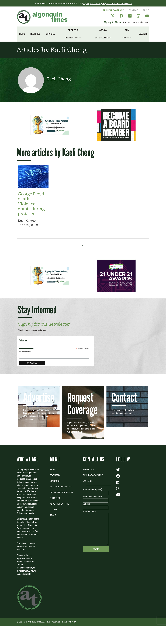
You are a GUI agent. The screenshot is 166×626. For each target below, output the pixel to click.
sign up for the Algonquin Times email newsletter (107, 3)
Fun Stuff (125, 34)
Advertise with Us (59, 504)
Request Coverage (113, 10)
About (146, 10)
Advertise (88, 469)
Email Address (25, 351)
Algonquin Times (112, 22)
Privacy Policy (69, 622)
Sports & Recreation (71, 34)
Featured (55, 475)
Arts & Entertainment (103, 34)
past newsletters (38, 330)
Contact (133, 10)
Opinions (50, 34)
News (22, 34)
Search (143, 34)
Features (35, 34)
